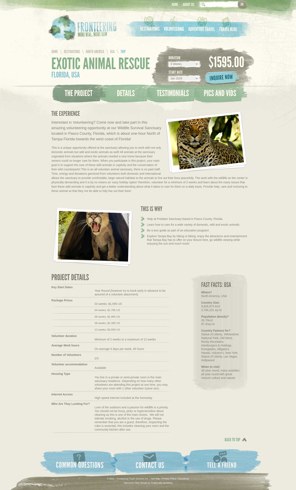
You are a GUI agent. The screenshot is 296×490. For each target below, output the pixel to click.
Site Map (155, 478)
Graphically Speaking (161, 483)
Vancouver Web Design (135, 483)
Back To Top (231, 442)
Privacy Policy (169, 478)
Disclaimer (183, 478)
